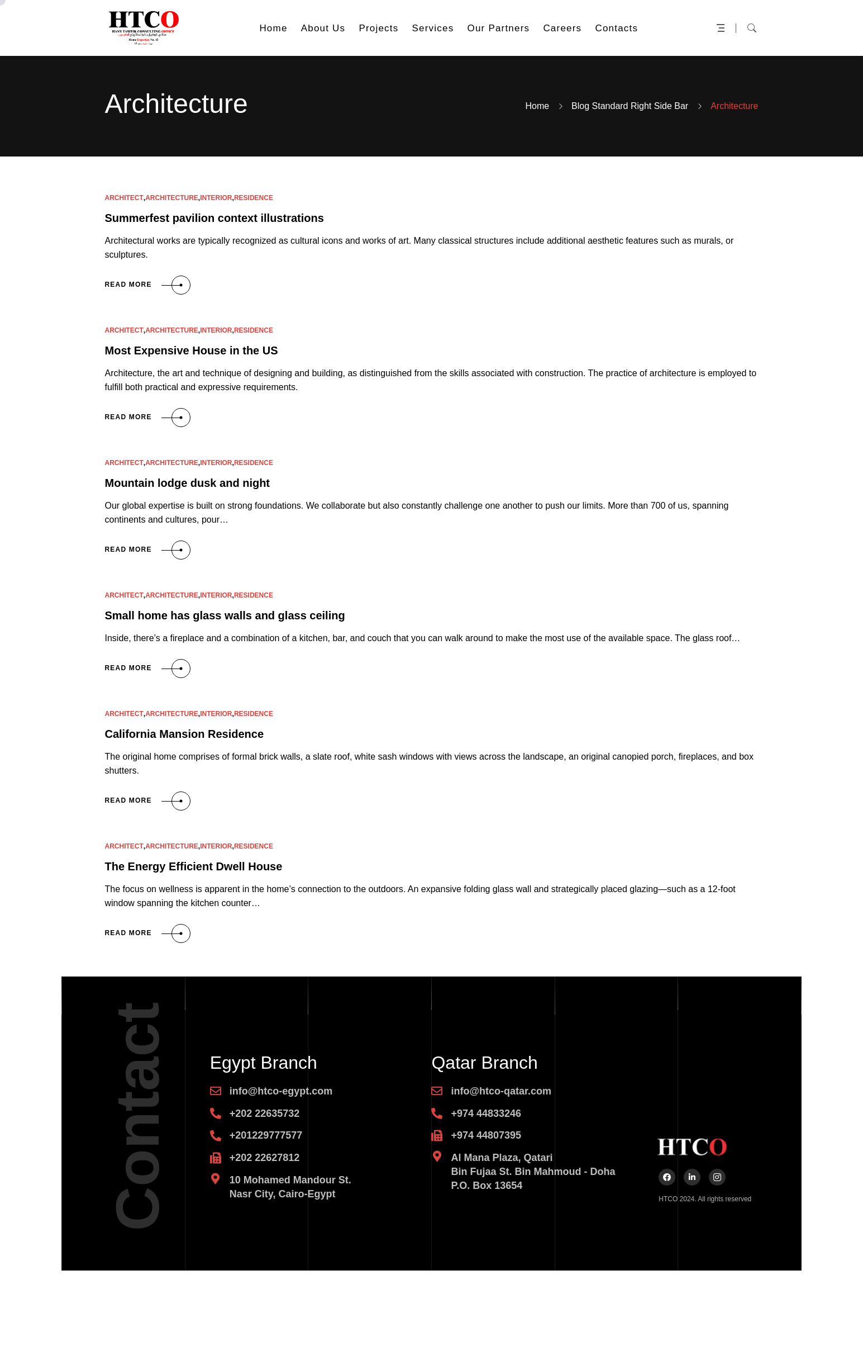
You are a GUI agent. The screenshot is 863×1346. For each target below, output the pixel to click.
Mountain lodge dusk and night (187, 483)
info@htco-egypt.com (281, 1091)
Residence (253, 198)
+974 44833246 (486, 1113)
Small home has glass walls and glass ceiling (225, 615)
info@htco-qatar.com (501, 1091)
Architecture (171, 198)
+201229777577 (266, 1135)
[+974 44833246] (436, 1113)
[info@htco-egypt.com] (215, 1091)
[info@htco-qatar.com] (436, 1091)
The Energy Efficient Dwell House (194, 866)
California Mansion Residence (184, 734)
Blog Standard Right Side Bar (629, 106)
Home (537, 106)
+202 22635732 (265, 1113)
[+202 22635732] (215, 1113)
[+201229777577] (215, 1135)
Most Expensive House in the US (191, 350)
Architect (124, 198)
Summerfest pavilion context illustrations (214, 218)
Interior (216, 198)
